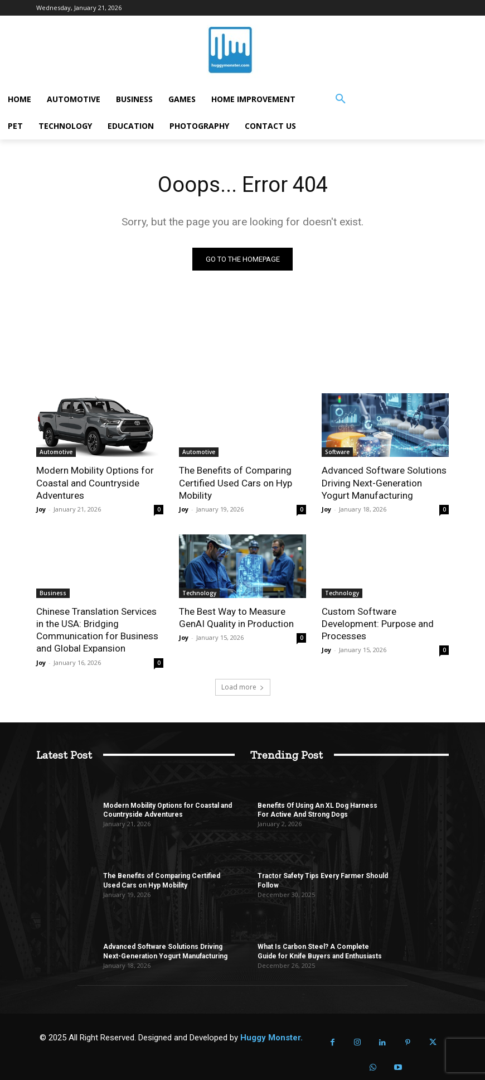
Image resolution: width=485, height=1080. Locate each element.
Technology (199, 593)
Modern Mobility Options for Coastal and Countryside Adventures (95, 482)
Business (53, 593)
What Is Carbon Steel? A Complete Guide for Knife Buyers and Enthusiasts (320, 951)
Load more (242, 686)
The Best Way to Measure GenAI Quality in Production (236, 617)
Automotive (56, 452)
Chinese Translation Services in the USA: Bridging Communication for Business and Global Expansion (97, 630)
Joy (41, 509)
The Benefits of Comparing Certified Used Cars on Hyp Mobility (235, 482)
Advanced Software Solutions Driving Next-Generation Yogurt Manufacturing (384, 482)
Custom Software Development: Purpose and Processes (378, 624)
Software (337, 452)
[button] (340, 99)
